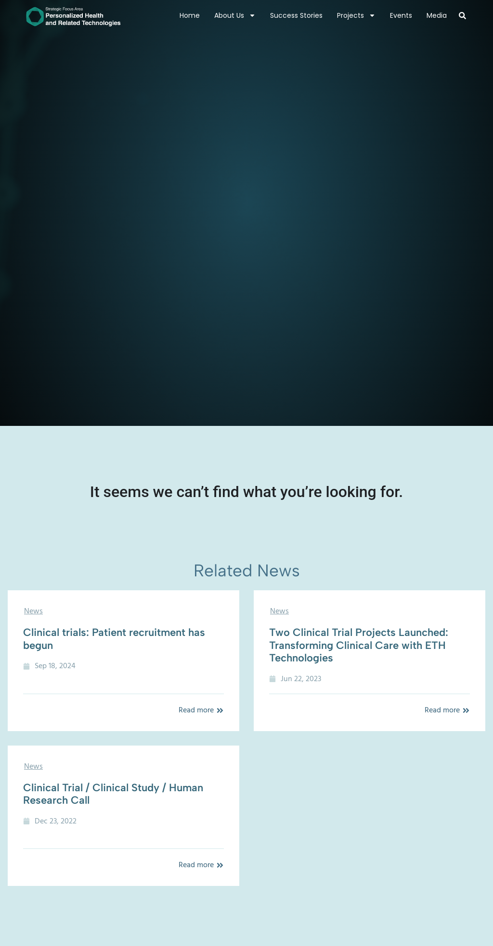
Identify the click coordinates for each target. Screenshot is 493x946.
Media (437, 15)
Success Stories (296, 15)
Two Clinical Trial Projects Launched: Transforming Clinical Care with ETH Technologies (358, 645)
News (33, 611)
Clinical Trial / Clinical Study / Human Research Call (113, 794)
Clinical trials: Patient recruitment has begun (114, 638)
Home (190, 15)
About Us (235, 15)
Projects (356, 15)
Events (401, 15)
